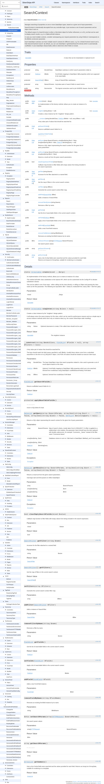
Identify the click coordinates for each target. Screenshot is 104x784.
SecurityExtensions (10, 397)
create (40, 101)
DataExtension (10, 47)
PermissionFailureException (14, 369)
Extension (9, 156)
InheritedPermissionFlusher (14, 293)
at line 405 (98, 622)
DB (7, 44)
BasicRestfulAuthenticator (13, 221)
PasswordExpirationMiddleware (15, 352)
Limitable (9, 83)
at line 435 (98, 678)
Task (8, 162)
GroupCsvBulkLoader (12, 288)
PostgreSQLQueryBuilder (13, 145)
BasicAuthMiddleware (12, 274)
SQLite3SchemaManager (13, 249)
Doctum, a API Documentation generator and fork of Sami (87, 781)
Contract (9, 517)
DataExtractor (11, 512)
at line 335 (98, 467)
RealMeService (10, 170)
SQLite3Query (10, 243)
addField (41, 225)
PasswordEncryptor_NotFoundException (18, 346)
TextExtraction (9, 638)
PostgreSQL (8, 131)
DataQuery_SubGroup (12, 67)
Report (8, 201)
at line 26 (98, 271)
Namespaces (66, 2)
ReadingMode (10, 723)
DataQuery (9, 61)
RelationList (9, 111)
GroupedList (9, 75)
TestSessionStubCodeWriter (14, 635)
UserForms (8, 652)
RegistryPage (10, 193)
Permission (9, 358)
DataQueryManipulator (12, 64)
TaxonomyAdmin (11, 612)
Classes (56, 2)
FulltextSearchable (13, 27)
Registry (7, 173)
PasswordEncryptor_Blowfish (14, 330)
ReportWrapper (10, 207)
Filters (8, 16)
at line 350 (98, 513)
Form (8, 478)
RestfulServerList (11, 232)
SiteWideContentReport (12, 475)
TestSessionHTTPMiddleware (14, 629)
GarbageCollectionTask (13, 604)
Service (9, 405)
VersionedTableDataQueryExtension (16, 757)
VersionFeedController (12, 688)
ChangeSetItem (10, 712)
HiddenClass (10, 81)
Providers (9, 506)
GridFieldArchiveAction (13, 718)
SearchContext (12, 30)
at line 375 (98, 567)
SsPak (7, 509)
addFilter (41, 194)
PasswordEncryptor (12, 327)
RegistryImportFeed (12, 184)
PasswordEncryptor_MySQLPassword (17, 341)
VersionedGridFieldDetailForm (15, 743)
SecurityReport (9, 408)
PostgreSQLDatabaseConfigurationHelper (18, 139)
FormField (10, 666)
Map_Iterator (10, 100)
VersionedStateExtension (13, 754)
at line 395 (98, 604)
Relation (8, 109)
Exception (9, 167)
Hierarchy (9, 19)
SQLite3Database (11, 240)
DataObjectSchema (12, 58)
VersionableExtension (12, 735)
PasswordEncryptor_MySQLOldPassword (18, 338)
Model (8, 159)
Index (90, 2)
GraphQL (9, 702)
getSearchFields (43, 126)
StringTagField (10, 596)
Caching (9, 696)
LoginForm (9, 304)
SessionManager (10, 422)
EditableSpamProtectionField (14, 492)
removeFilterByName (44, 202)
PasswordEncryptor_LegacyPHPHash (17, 335)
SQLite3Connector (11, 237)
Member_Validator (11, 321)
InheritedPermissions (12, 296)
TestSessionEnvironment (13, 626)
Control (9, 400)
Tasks (8, 447)
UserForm (9, 677)
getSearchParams (43, 248)
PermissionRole (10, 374)
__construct (41, 118)
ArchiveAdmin (10, 777)
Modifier (9, 671)
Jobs (8, 433)
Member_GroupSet (11, 318)
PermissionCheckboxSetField (14, 360)
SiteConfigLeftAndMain (13, 470)
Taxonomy (8, 607)
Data (8, 500)
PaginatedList (10, 103)
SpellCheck (8, 498)
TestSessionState (11, 632)
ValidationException (12, 125)
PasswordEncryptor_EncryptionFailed (17, 332)
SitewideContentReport (13, 484)
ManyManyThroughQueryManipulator (17, 95)
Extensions (10, 428)
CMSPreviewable (11, 41)
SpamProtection (9, 486)
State (8, 570)
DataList (8, 50)
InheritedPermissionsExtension (15, 299)
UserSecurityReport (12, 419)
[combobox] (10, 6)
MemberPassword (11, 316)
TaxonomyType (10, 618)
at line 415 (98, 641)
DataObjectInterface (12, 55)
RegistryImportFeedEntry (13, 190)
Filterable (9, 72)
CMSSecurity (10, 276)
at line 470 (98, 742)
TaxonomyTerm (10, 615)
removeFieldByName (44, 233)
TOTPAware (9, 584)
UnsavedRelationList (12, 123)
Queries (9, 22)
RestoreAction (10, 732)
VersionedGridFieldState (11, 707)
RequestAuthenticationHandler (15, 388)
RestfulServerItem (11, 229)
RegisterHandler (11, 582)
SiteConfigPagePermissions (14, 472)
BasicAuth (9, 271)
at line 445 (98, 697)
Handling (9, 503)
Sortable (8, 117)
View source (42, 20)
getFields (41, 210)
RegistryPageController (13, 195)
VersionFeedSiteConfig (13, 691)
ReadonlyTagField (11, 593)
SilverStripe (33, 7)
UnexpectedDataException (14, 120)
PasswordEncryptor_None (13, 344)
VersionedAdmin (9, 763)
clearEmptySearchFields (45, 162)
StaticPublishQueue (10, 514)
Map (7, 97)
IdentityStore (10, 290)
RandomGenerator (11, 383)
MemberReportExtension (13, 416)
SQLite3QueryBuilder (12, 246)
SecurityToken (10, 394)
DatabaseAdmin (11, 69)
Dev (8, 520)
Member (8, 310)
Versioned (8, 694)
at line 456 (98, 716)
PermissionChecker (12, 366)
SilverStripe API (28, 3)
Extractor (9, 646)
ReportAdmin (10, 204)
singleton (41, 111)
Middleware (10, 436)
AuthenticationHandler (12, 262)
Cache (9, 640)
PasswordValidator (11, 355)
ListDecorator (10, 86)
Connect (9, 11)
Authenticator (10, 153)
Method (8, 579)
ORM (40, 7)
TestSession (8, 621)
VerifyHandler (10, 587)
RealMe (7, 151)
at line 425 (98, 660)
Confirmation (10, 257)
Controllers (10, 425)
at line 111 (98, 381)
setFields (41, 218)
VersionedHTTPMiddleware (14, 751)
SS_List (8, 114)
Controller (9, 548)
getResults (41, 152)
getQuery (41, 140)
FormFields (10, 430)
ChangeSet (9, 709)
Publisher (9, 528)
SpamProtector (10, 495)
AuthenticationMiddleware (13, 265)
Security (7, 254)
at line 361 (98, 540)
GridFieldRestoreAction (13, 721)
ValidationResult (11, 128)
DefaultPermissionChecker (14, 282)
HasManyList (10, 78)
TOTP (6, 576)
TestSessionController (12, 624)
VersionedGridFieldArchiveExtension (16, 740)
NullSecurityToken (11, 324)
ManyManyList (10, 89)
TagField (7, 590)
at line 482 (98, 761)
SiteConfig (8, 464)
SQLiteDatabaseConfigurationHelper (16, 251)
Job (8, 526)
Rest (8, 649)
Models (9, 439)
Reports (7, 198)
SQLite (7, 235)
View (6, 779)
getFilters (41, 179)
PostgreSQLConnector (12, 134)
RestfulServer (9, 215)
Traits (84, 2)
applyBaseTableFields (45, 134)
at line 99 (98, 341)
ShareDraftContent (10, 450)
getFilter (40, 171)
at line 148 (98, 412)
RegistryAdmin (10, 179)
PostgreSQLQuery (11, 142)
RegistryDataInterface (12, 181)
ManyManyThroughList (13, 92)
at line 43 (98, 308)
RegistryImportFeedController (14, 187)
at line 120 (98, 399)
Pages (8, 562)
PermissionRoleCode (12, 377)
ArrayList (8, 39)
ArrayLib (8, 36)
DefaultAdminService (12, 279)
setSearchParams (43, 241)
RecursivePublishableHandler (14, 729)
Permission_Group (11, 380)
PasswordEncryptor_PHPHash (15, 349)
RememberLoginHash (12, 386)
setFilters (41, 187)
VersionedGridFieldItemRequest (15, 746)
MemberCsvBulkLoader (13, 313)
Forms (8, 411)
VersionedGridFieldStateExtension (16, 749)
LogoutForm (9, 307)
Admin (8, 545)
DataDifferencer (10, 715)
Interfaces (9, 774)
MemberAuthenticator (13, 260)
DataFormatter (11, 218)
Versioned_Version (11, 760)
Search (9, 25)
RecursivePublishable (12, 726)
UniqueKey (10, 33)
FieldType (9, 13)
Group (8, 285)
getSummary (42, 255)
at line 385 (98, 585)
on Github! (98, 783)
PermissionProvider (12, 372)
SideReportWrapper (12, 212)
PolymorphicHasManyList (13, 106)
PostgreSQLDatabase (12, 137)
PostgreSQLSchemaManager (14, 148)
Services (9, 444)
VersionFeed (8, 680)
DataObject (9, 53)
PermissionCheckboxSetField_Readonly (18, 363)
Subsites (9, 414)
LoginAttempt (10, 302)
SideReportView (11, 209)
